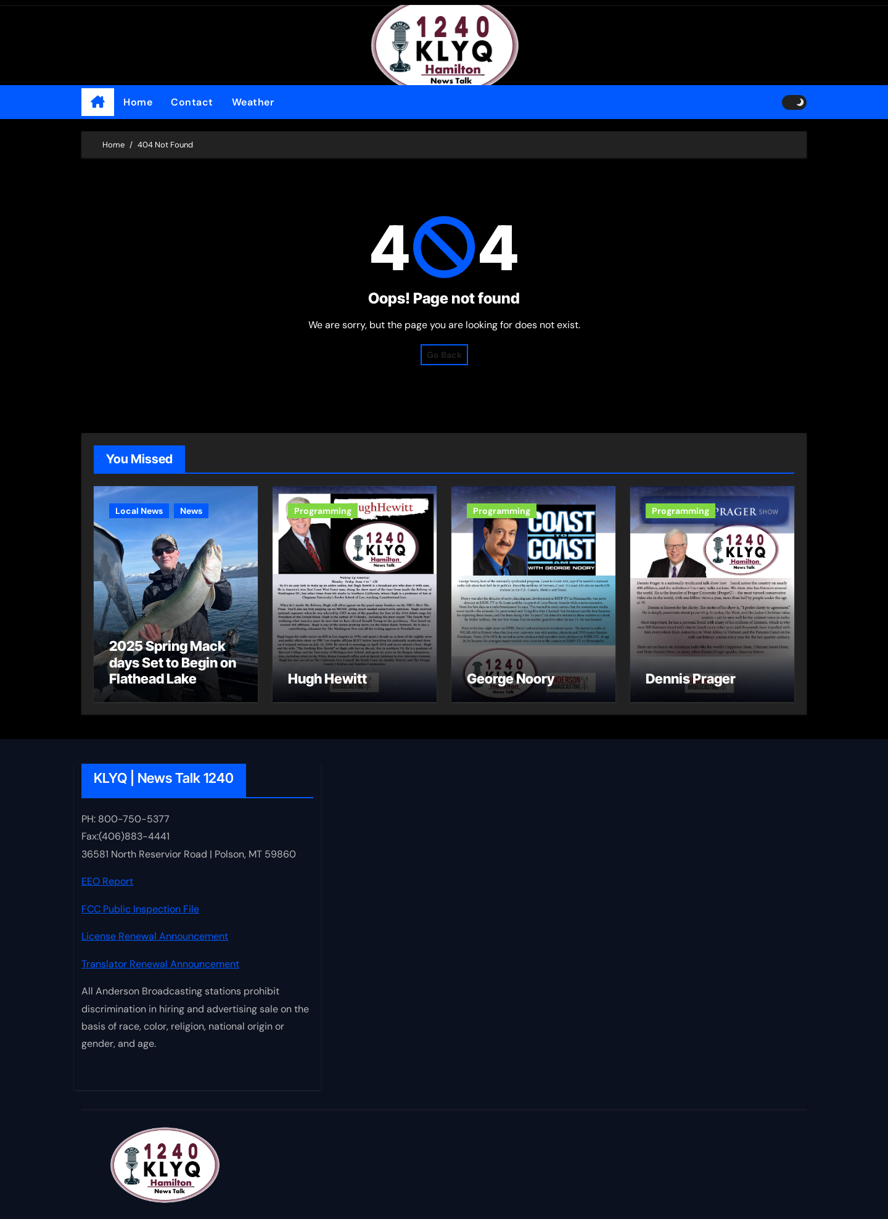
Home (137, 102)
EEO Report (107, 881)
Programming (323, 510)
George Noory (510, 679)
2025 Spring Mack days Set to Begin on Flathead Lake (172, 662)
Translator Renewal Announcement (160, 963)
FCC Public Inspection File (140, 909)
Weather (253, 102)
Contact (192, 102)
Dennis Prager (691, 679)
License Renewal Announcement (154, 936)
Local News (139, 510)
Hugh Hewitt (327, 679)
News (191, 510)
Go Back (444, 354)
